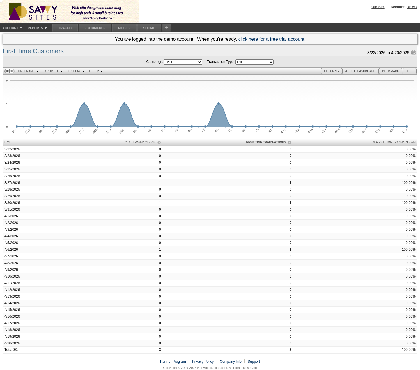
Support (254, 362)
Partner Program (173, 362)
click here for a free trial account (271, 39)
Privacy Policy (203, 362)
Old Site (377, 7)
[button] (331, 71)
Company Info (231, 362)
